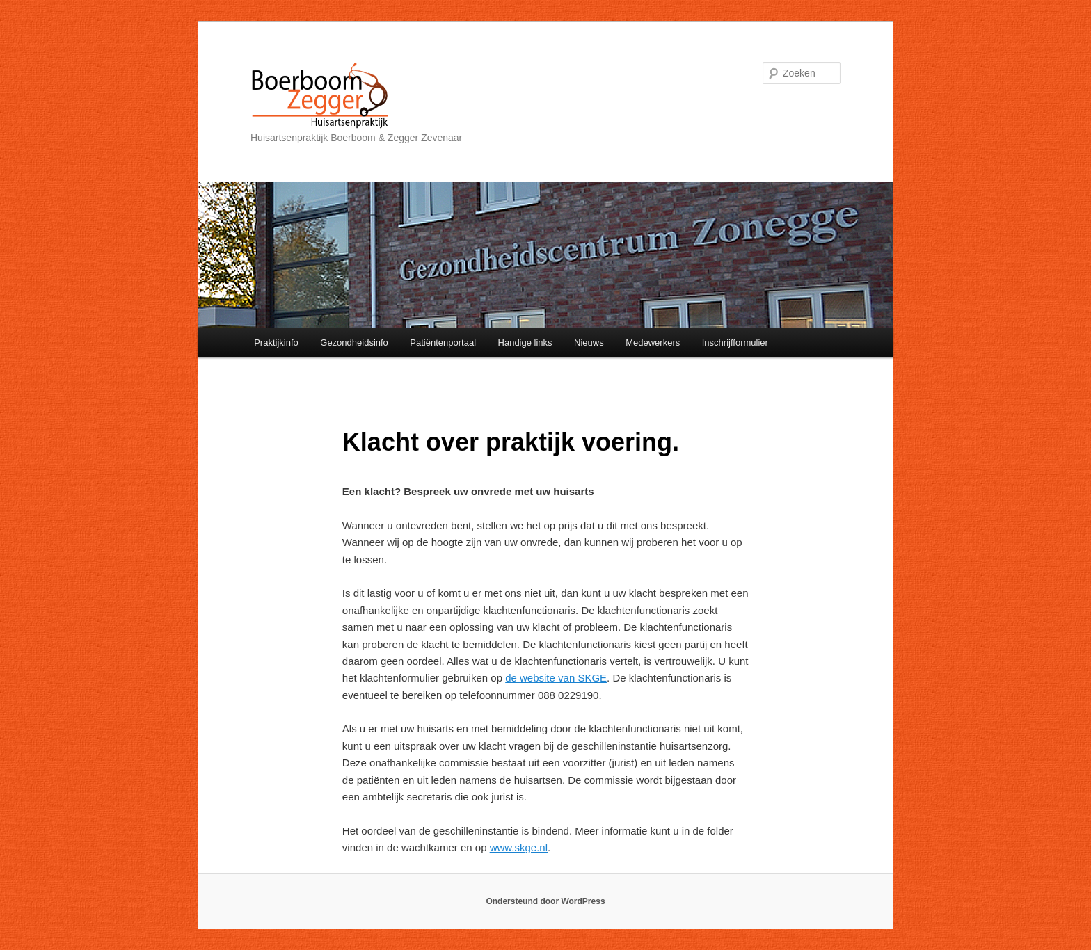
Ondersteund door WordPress (545, 901)
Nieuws (589, 342)
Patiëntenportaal (443, 342)
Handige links (525, 342)
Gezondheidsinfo (354, 342)
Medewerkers (653, 342)
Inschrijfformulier (735, 342)
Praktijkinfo (276, 342)
